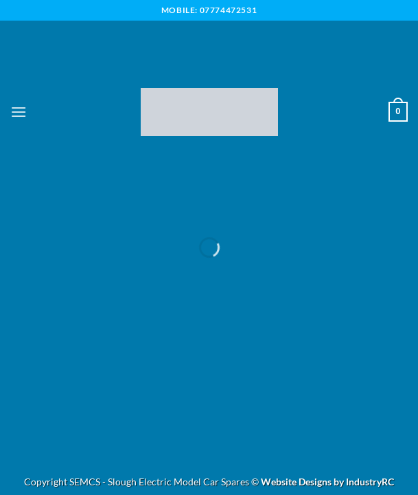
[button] (18, 112)
